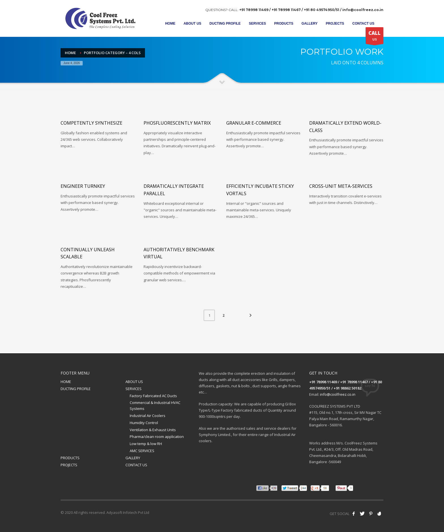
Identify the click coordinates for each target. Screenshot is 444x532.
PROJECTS (69, 464)
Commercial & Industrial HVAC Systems (155, 405)
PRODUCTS (70, 457)
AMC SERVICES (142, 450)
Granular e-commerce (253, 123)
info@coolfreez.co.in (337, 394)
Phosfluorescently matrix (177, 123)
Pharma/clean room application (157, 436)
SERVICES (133, 388)
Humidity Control (144, 422)
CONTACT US (136, 464)
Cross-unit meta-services (340, 186)
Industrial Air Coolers (147, 415)
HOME (66, 381)
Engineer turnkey (83, 186)
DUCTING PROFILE (76, 388)
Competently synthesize (91, 123)
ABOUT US (134, 381)
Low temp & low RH (146, 443)
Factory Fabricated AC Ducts (153, 395)
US (374, 37)
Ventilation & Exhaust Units (153, 429)
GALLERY (132, 457)
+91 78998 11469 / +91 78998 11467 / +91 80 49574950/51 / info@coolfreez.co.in (311, 10)
